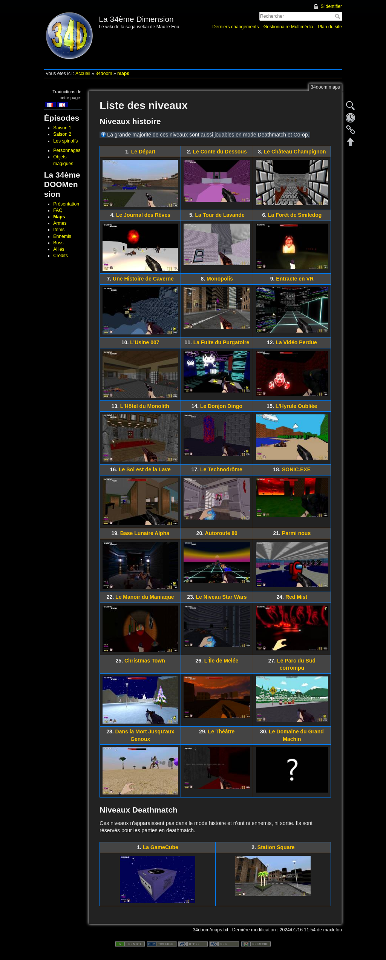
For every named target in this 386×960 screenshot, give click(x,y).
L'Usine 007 (144, 342)
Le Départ (143, 152)
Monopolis (220, 279)
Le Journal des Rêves (143, 215)
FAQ (58, 210)
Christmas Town (144, 661)
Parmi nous (296, 533)
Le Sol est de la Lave (145, 469)
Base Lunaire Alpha (144, 533)
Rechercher (338, 16)
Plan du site (330, 26)
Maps (59, 216)
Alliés (58, 249)
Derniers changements (235, 26)
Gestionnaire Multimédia (288, 26)
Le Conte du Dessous (220, 152)
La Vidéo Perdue (296, 342)
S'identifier (331, 6)
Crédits (60, 255)
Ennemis (62, 236)
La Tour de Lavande (219, 215)
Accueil (82, 73)
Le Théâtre (221, 731)
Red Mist (296, 597)
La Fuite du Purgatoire (221, 342)
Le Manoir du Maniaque (144, 597)
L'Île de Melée (221, 661)
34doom (103, 73)
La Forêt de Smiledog (295, 215)
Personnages (66, 150)
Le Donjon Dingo (221, 406)
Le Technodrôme (221, 469)
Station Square (276, 847)
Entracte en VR (295, 279)
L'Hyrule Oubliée (296, 406)
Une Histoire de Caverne (143, 279)
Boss (58, 242)
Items (58, 229)
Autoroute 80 (221, 533)
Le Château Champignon (295, 152)
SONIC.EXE (296, 469)
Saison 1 (62, 127)
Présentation (66, 204)
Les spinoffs (65, 141)
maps (123, 73)
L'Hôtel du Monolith (144, 406)
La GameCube (160, 847)
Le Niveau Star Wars (221, 597)
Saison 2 (62, 134)
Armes (59, 223)
